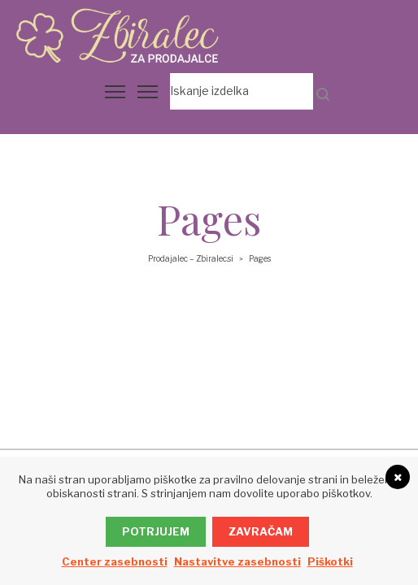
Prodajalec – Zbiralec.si (190, 258)
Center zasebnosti (115, 561)
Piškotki (330, 561)
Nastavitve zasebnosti (237, 561)
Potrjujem (155, 531)
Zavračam (261, 531)
